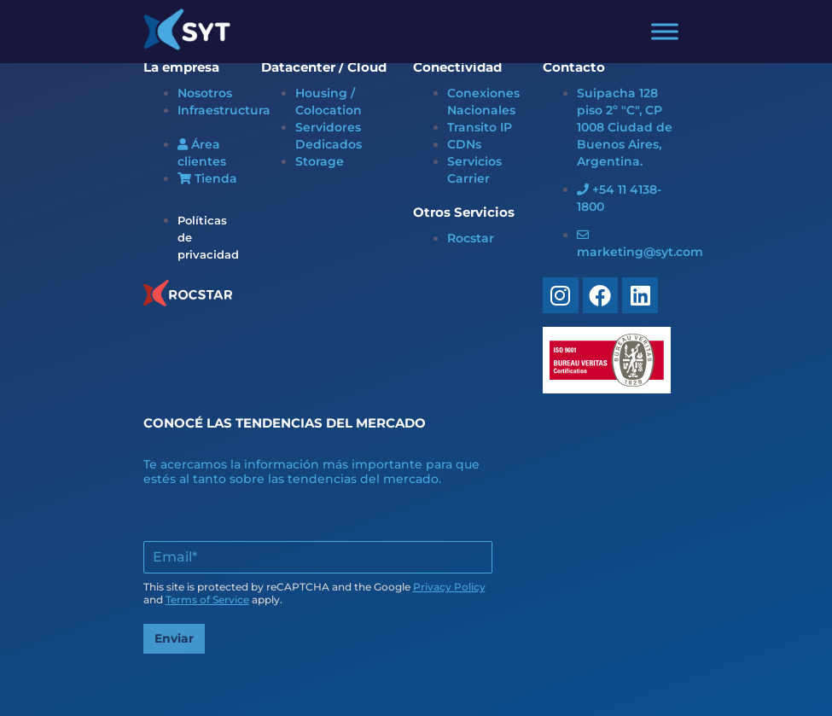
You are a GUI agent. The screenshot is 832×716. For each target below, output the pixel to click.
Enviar (174, 638)
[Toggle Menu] (664, 31)
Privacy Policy (449, 586)
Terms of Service (207, 599)
